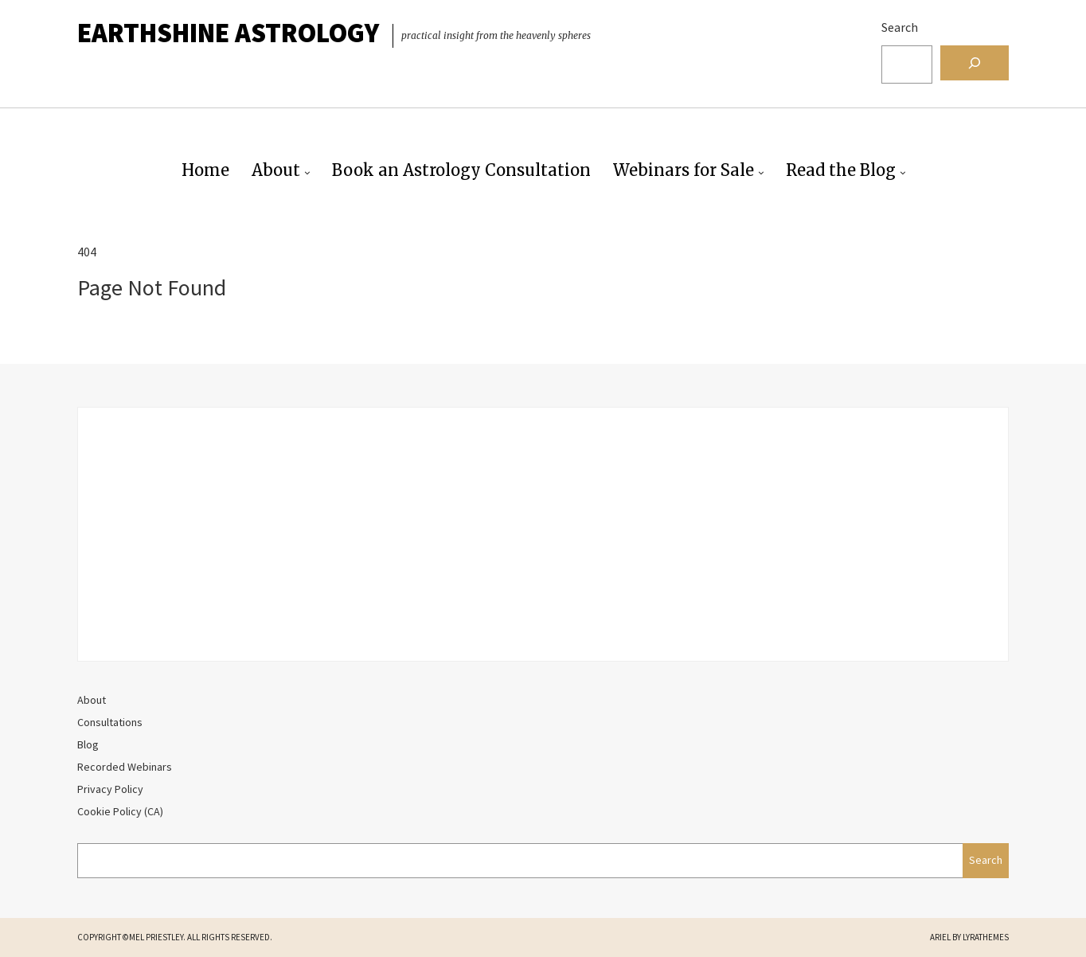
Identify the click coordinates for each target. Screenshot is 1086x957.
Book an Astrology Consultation (461, 170)
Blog (88, 744)
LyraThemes (986, 937)
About (276, 170)
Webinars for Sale (683, 170)
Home (205, 170)
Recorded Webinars (124, 767)
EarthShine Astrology (228, 32)
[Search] (974, 62)
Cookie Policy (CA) (120, 811)
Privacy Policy (110, 789)
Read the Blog (841, 170)
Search (899, 27)
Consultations (110, 722)
